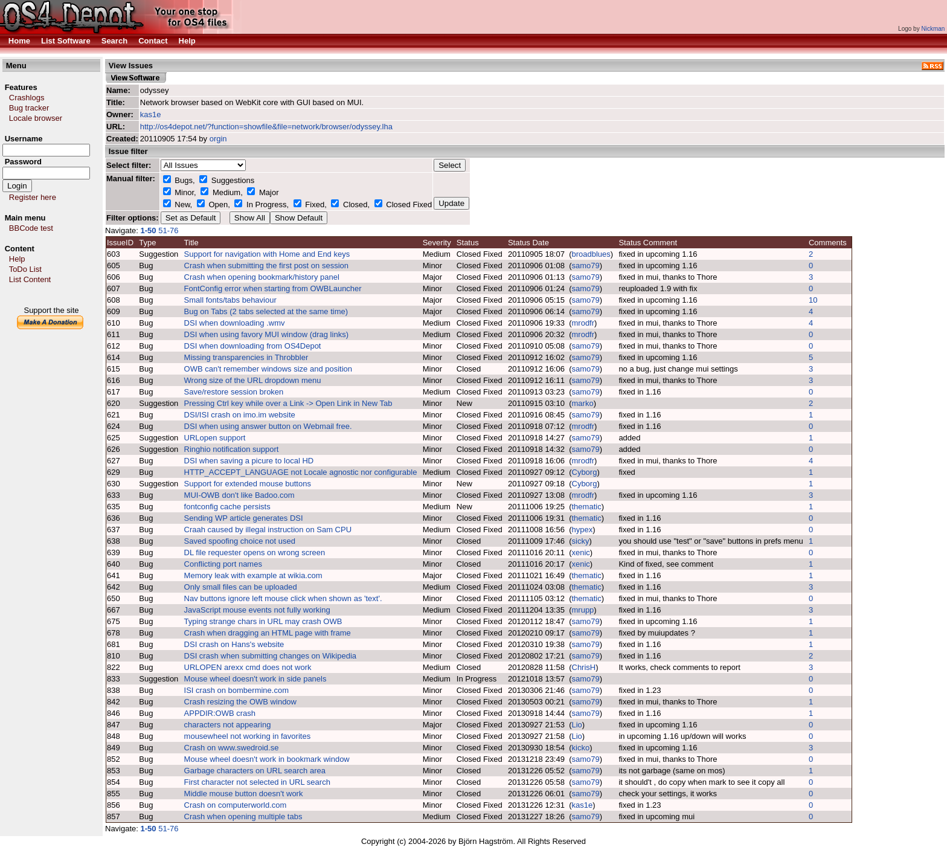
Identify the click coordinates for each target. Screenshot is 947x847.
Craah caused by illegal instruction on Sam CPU (268, 529)
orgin (218, 138)
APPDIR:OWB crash (219, 713)
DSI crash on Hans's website (234, 644)
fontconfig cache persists (227, 506)
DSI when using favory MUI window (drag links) (266, 334)
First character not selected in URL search (257, 782)
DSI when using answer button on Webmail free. (268, 426)
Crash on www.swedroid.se (231, 747)
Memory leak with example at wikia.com (253, 575)
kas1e (150, 114)
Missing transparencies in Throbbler (246, 357)
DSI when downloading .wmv (234, 322)
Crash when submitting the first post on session (266, 265)
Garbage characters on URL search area (255, 770)
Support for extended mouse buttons (247, 483)
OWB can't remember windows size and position (268, 368)
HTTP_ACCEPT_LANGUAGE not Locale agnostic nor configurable (300, 472)
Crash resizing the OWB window (240, 701)
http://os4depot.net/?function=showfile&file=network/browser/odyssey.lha (266, 126)
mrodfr (583, 322)
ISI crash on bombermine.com (236, 690)
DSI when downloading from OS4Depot (252, 345)
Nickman (933, 28)
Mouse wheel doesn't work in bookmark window (267, 759)
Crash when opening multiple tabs (243, 816)
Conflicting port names (223, 563)
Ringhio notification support (231, 449)
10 (813, 299)
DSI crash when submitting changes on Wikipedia (270, 655)
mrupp (583, 609)
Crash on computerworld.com (235, 805)
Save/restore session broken (234, 391)
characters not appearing (227, 724)
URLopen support (215, 437)
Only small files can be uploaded (240, 586)
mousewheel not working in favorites (247, 736)
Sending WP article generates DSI (243, 518)
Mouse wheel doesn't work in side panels (255, 678)
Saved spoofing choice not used (239, 541)
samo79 (586, 265)
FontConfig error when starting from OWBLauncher (273, 288)
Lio (577, 724)
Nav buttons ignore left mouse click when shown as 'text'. (283, 598)
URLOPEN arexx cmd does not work (248, 667)
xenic (581, 552)
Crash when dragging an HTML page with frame (267, 632)
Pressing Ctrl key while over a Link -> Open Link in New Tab (288, 403)
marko (583, 403)
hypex (582, 529)
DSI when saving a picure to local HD (249, 460)
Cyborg (584, 472)
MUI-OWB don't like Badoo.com (239, 495)
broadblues (591, 254)
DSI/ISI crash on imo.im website (239, 414)
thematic (587, 506)
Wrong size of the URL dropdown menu (252, 380)
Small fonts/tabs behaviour (230, 299)
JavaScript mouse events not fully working (257, 609)
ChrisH (584, 667)
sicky (580, 541)
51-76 (169, 230)
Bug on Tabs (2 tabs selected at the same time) (266, 311)
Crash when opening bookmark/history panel (261, 277)
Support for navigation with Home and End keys (267, 254)
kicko (581, 747)
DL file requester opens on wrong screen (255, 552)
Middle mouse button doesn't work (243, 793)
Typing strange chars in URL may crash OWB (263, 621)
